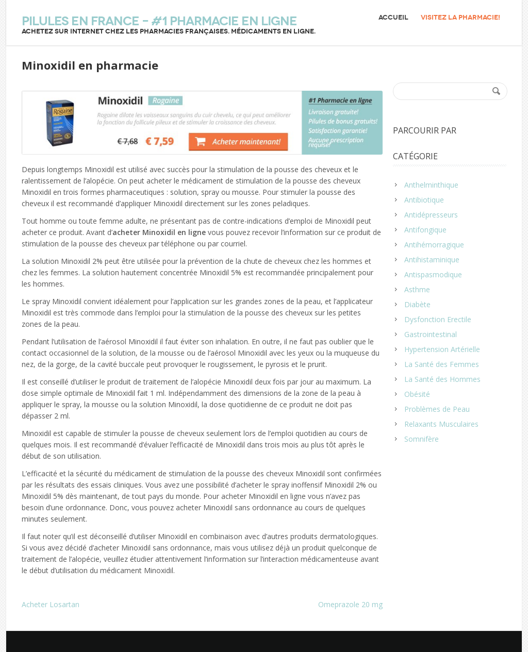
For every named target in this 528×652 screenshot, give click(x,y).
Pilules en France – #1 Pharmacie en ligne (159, 21)
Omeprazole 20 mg (350, 604)
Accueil (393, 17)
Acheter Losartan (50, 604)
